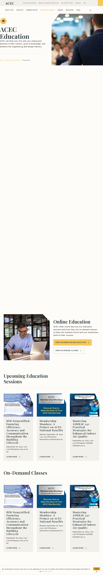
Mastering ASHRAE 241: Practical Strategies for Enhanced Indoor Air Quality (84, 428)
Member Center (32, 10)
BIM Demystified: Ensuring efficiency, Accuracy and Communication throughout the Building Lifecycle (18, 431)
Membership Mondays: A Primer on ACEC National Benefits (51, 425)
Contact (78, 3)
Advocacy (19, 10)
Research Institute (29, 3)
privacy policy (47, 571)
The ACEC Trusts (67, 3)
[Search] (89, 10)
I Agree (96, 568)
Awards (60, 10)
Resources (70, 10)
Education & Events (47, 10)
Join (84, 3)
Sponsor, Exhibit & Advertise (49, 3)
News (78, 10)
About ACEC (9, 10)
